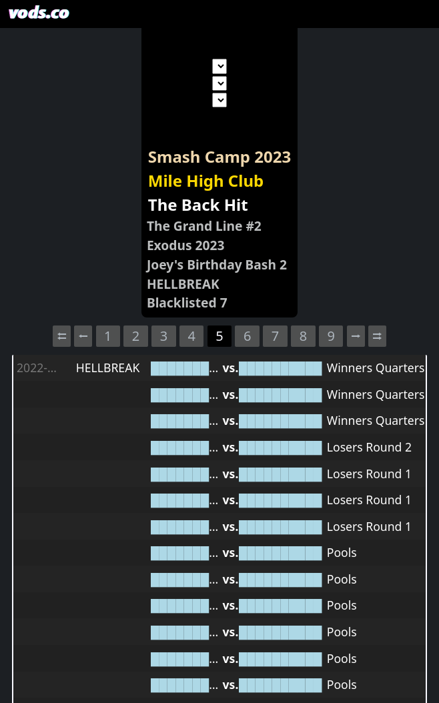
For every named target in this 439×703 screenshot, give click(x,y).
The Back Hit (198, 204)
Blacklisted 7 (187, 302)
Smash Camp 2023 (219, 156)
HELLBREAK (183, 284)
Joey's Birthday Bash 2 (217, 264)
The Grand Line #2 (204, 226)
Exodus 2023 (186, 245)
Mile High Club (206, 180)
